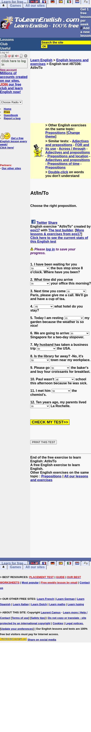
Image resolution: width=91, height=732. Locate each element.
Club (4, 44)
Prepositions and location (67, 156)
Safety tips (38, 617)
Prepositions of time (63, 163)
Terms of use (20, 617)
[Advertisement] (61, 91)
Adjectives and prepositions (67, 143)
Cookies (58, 623)
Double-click (58, 172)
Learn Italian (21, 604)
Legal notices (74, 623)
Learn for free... (14, 563)
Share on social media (42, 639)
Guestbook (11, 115)
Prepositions (55, 133)
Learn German (65, 598)
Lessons (7, 39)
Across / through (72, 148)
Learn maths (57, 604)
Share (52, 222)
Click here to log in (13, 62)
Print (7, 112)
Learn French (45, 598)
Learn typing (76, 604)
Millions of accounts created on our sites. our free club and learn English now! (14, 82)
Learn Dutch (39, 604)
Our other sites (11, 168)
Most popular (30, 582)
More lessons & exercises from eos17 (57, 232)
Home (7, 108)
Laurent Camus (51, 612)
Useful (5, 48)
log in (50, 249)
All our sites (35, 5)
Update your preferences (17, 628)
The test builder (60, 230)
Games (15, 5)
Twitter (42, 222)
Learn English (41, 60)
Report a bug (12, 118)
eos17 (35, 230)
